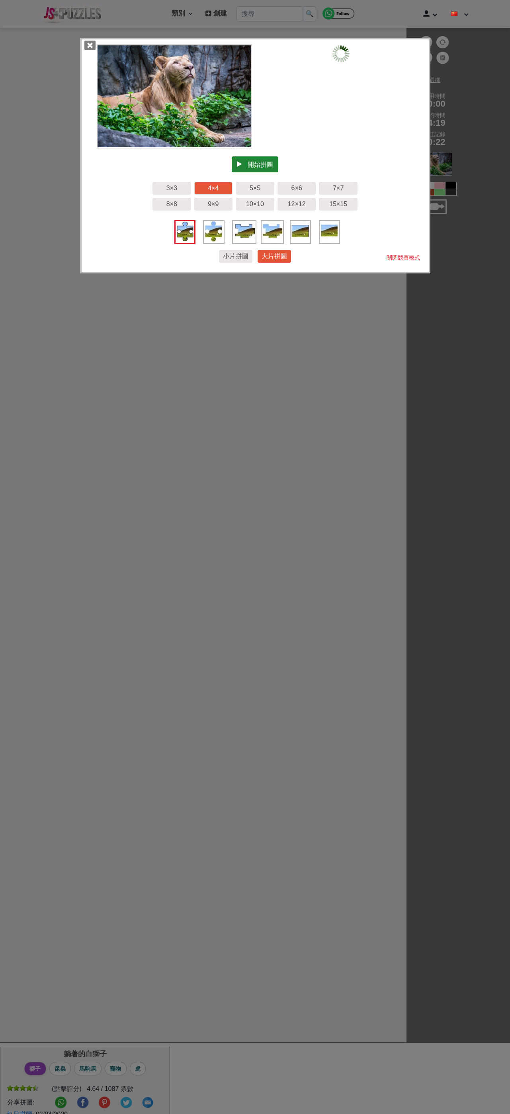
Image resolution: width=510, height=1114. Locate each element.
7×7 (338, 188)
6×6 (296, 188)
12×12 (297, 204)
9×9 (213, 204)
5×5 (255, 188)
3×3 (171, 188)
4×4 (213, 188)
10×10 (255, 204)
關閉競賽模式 (403, 257)
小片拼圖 (235, 256)
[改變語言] (460, 13)
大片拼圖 (274, 256)
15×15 (338, 204)
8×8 (171, 204)
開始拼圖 (255, 164)
